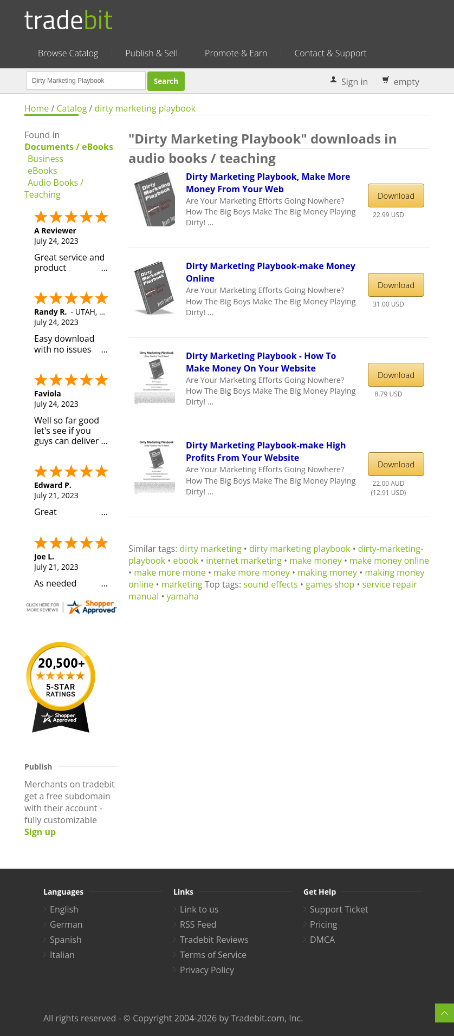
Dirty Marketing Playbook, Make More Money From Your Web (268, 183)
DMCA (322, 940)
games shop (330, 584)
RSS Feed (198, 924)
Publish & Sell (151, 53)
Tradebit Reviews (214, 940)
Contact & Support (330, 53)
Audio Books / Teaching (53, 188)
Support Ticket (339, 909)
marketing (182, 584)
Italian (62, 955)
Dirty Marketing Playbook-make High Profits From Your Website (266, 451)
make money (315, 560)
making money (327, 572)
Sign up (40, 832)
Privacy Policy (207, 970)
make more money (251, 572)
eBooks (42, 171)
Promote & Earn (236, 53)
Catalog (71, 108)
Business (45, 159)
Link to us (199, 909)
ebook (185, 560)
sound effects (270, 584)
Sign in (354, 82)
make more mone (170, 572)
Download (396, 195)
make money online (389, 560)
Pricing (323, 924)
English (64, 909)
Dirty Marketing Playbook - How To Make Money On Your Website (261, 362)
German (66, 924)
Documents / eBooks (68, 147)
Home (36, 108)
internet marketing (244, 560)
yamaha (183, 596)
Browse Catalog (68, 53)
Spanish (66, 940)
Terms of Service (213, 955)
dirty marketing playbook (145, 108)
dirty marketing (211, 549)
